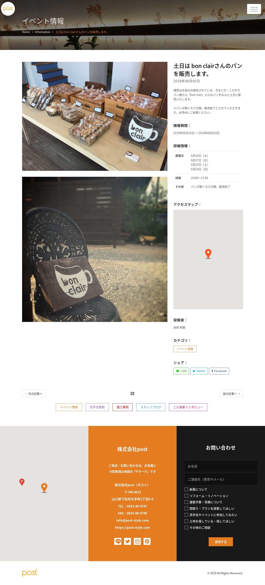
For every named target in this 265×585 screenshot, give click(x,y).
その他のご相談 (197, 527)
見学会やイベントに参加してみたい (211, 515)
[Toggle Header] (254, 9)
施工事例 (123, 407)
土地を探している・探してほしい (209, 521)
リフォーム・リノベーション (206, 496)
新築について (196, 489)
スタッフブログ (150, 407)
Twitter (199, 371)
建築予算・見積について (203, 502)
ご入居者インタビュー (188, 407)
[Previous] (34, 393)
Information (42, 32)
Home (26, 32)
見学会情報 (97, 407)
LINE (181, 371)
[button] (208, 254)
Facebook (219, 371)
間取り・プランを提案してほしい (209, 508)
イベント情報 (185, 349)
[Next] (231, 393)
